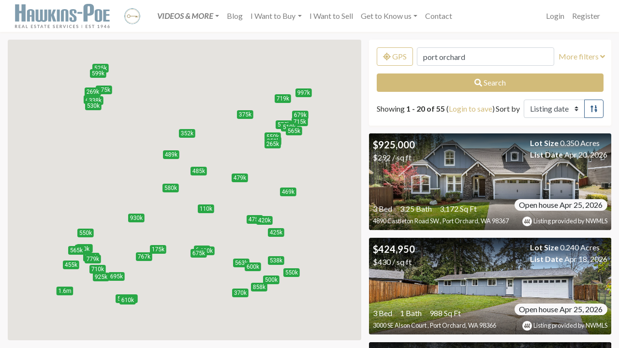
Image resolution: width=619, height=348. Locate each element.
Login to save (470, 108)
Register (586, 15)
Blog (235, 15)
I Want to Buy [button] (273, 15)
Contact (438, 15)
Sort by (508, 108)
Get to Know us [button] (386, 15)
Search (490, 82)
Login (555, 15)
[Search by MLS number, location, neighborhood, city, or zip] (485, 56)
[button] (188, 16)
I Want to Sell (331, 15)
